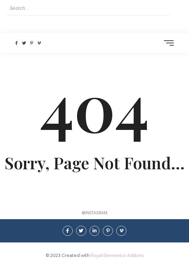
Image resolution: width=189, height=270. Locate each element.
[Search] (88, 8)
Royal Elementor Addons (117, 255)
